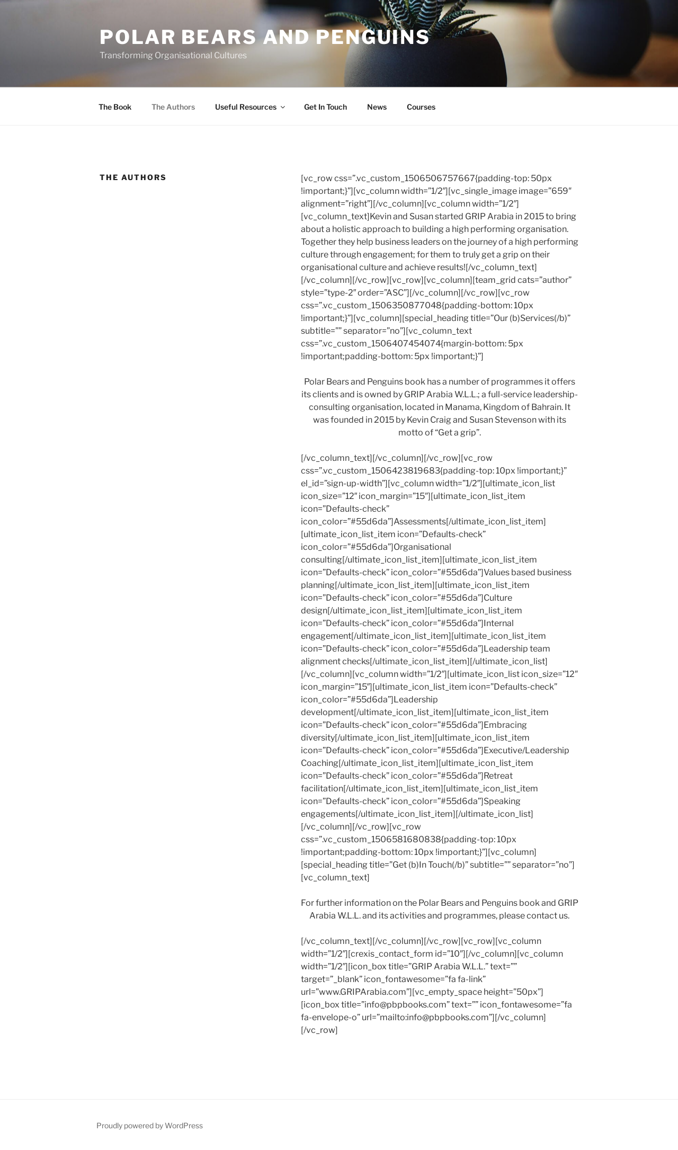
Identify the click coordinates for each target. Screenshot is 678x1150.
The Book (115, 106)
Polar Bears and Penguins (265, 37)
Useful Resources (251, 106)
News (377, 106)
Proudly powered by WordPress (149, 1125)
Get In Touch (325, 106)
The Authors (173, 106)
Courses (421, 106)
